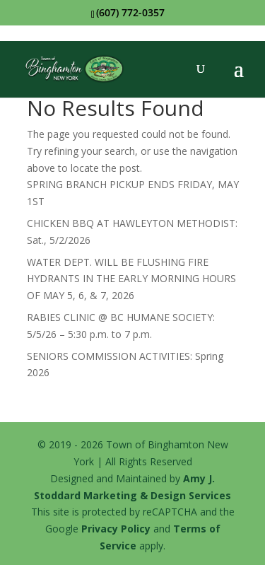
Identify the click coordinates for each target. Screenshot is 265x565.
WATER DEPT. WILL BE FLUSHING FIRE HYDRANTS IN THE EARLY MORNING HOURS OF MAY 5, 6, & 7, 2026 (131, 279)
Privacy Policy (116, 528)
